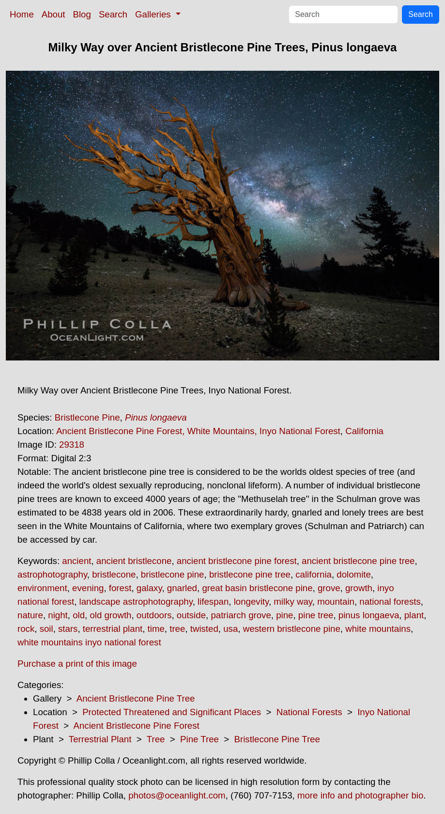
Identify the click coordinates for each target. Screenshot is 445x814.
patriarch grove (241, 615)
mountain (335, 601)
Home (22, 14)
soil (46, 629)
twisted (204, 629)
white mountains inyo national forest (89, 642)
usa (230, 629)
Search (113, 14)
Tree (156, 739)
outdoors (154, 615)
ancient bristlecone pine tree (358, 561)
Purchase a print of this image (77, 663)
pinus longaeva (368, 615)
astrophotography (52, 574)
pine (284, 615)
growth (358, 588)
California (364, 431)
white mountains (378, 629)
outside (191, 615)
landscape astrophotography (136, 601)
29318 (71, 444)
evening (88, 588)
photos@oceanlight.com (176, 795)
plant (414, 615)
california (313, 574)
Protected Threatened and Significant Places (171, 712)
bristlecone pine (172, 574)
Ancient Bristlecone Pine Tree (136, 698)
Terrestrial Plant (100, 739)
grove (329, 588)
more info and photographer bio (360, 795)
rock (25, 629)
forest (120, 588)
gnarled (182, 588)
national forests (390, 601)
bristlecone (114, 574)
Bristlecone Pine (87, 417)
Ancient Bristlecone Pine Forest (136, 725)
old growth (110, 615)
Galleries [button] (154, 14)
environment (42, 588)
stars (67, 629)
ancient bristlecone (134, 561)
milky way (293, 601)
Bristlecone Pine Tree (277, 739)
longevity (251, 601)
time (156, 629)
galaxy (149, 588)
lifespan (213, 601)
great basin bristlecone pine (257, 588)
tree (177, 629)
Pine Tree (199, 739)
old (79, 615)
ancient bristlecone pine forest (237, 561)
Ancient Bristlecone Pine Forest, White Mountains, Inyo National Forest (198, 431)
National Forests (309, 712)
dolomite (354, 574)
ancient (76, 561)
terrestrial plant (112, 629)
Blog (82, 14)
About (53, 14)
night (57, 615)
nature (30, 615)
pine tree (316, 615)
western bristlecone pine (291, 629)
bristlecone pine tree (250, 574)
